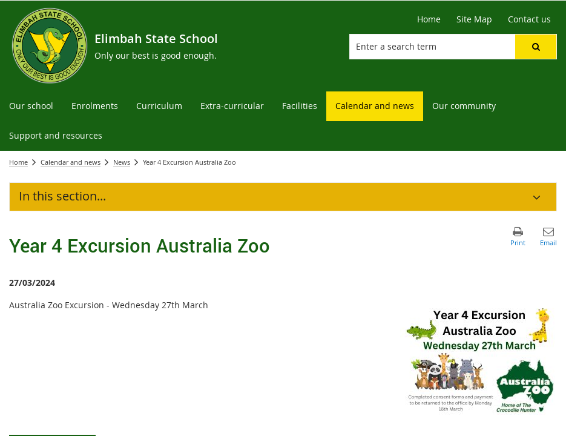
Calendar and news (70, 162)
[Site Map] (474, 19)
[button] (535, 47)
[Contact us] (529, 19)
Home (18, 162)
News (121, 162)
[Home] (429, 19)
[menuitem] (31, 106)
